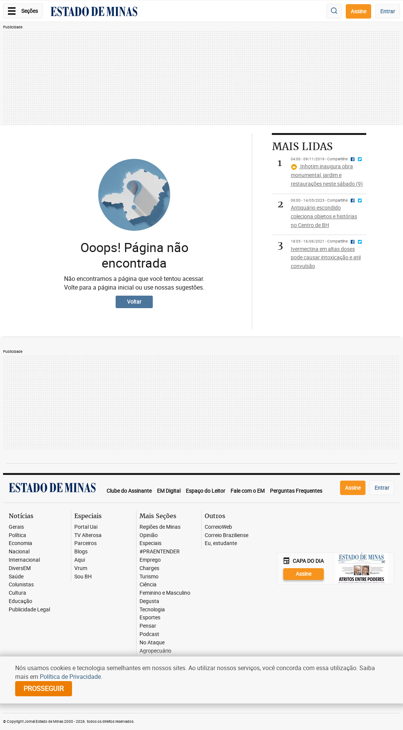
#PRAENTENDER (160, 551)
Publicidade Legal (29, 609)
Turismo (149, 576)
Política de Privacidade (70, 676)
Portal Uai (85, 527)
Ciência (148, 584)
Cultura (17, 593)
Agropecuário (155, 651)
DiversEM (20, 568)
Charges (149, 568)
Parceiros (85, 543)
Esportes (150, 617)
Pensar (148, 626)
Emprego (150, 560)
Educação (20, 601)
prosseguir (44, 688)
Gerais (16, 527)
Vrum (80, 568)
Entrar (387, 11)
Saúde (16, 576)
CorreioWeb (218, 527)
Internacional (24, 560)
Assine (358, 11)
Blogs (81, 551)
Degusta (149, 601)
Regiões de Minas (160, 527)
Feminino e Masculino (165, 593)
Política (17, 535)
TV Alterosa (88, 535)
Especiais (151, 543)
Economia (20, 543)
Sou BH (83, 576)
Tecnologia (152, 609)
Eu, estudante (221, 543)
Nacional (19, 551)
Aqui (79, 560)
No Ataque (152, 642)
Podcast (149, 634)
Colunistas (21, 584)
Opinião (149, 535)
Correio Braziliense (226, 535)
